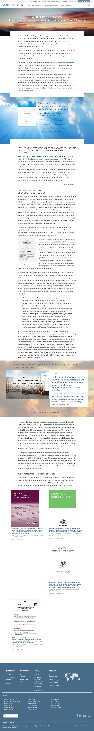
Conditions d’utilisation (55, 721)
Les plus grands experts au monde (25, 680)
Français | (8, 703)
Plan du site (11, 722)
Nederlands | (9, 707)
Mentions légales (83, 721)
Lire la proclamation (27, 264)
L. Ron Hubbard (38, 675)
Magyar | (55, 705)
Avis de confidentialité (42, 721)
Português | (56, 707)
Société (73, 5)
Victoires (40, 5)
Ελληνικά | (32, 703)
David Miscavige (38, 690)
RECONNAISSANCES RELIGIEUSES (10, 671)
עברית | (55, 703)
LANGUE (84, 1)
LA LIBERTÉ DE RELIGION (52, 671)
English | (55, 699)
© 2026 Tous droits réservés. (19, 721)
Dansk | (31, 699)
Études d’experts (59, 5)
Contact (5, 722)
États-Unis (8, 675)
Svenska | (32, 709)
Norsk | (32, 707)
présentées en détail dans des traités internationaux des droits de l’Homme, (44, 159)
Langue (5, 695)
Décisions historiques (8, 682)
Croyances (68, 5)
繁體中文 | (9, 699)
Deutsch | (55, 701)
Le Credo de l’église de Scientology (39, 682)
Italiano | (8, 705)
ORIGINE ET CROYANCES (37, 671)
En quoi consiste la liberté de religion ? (54, 675)
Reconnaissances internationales (10, 678)
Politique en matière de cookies (70, 721)
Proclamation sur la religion (54, 686)
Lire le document (69, 184)
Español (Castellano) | (12, 701)
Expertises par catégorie (24, 675)
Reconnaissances (49, 5)
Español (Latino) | (34, 701)
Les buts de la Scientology (38, 678)
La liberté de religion (31, 5)
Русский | (8, 709)
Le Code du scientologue (37, 687)
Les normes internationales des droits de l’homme (54, 680)
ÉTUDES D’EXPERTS (25, 670)
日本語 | (32, 705)
